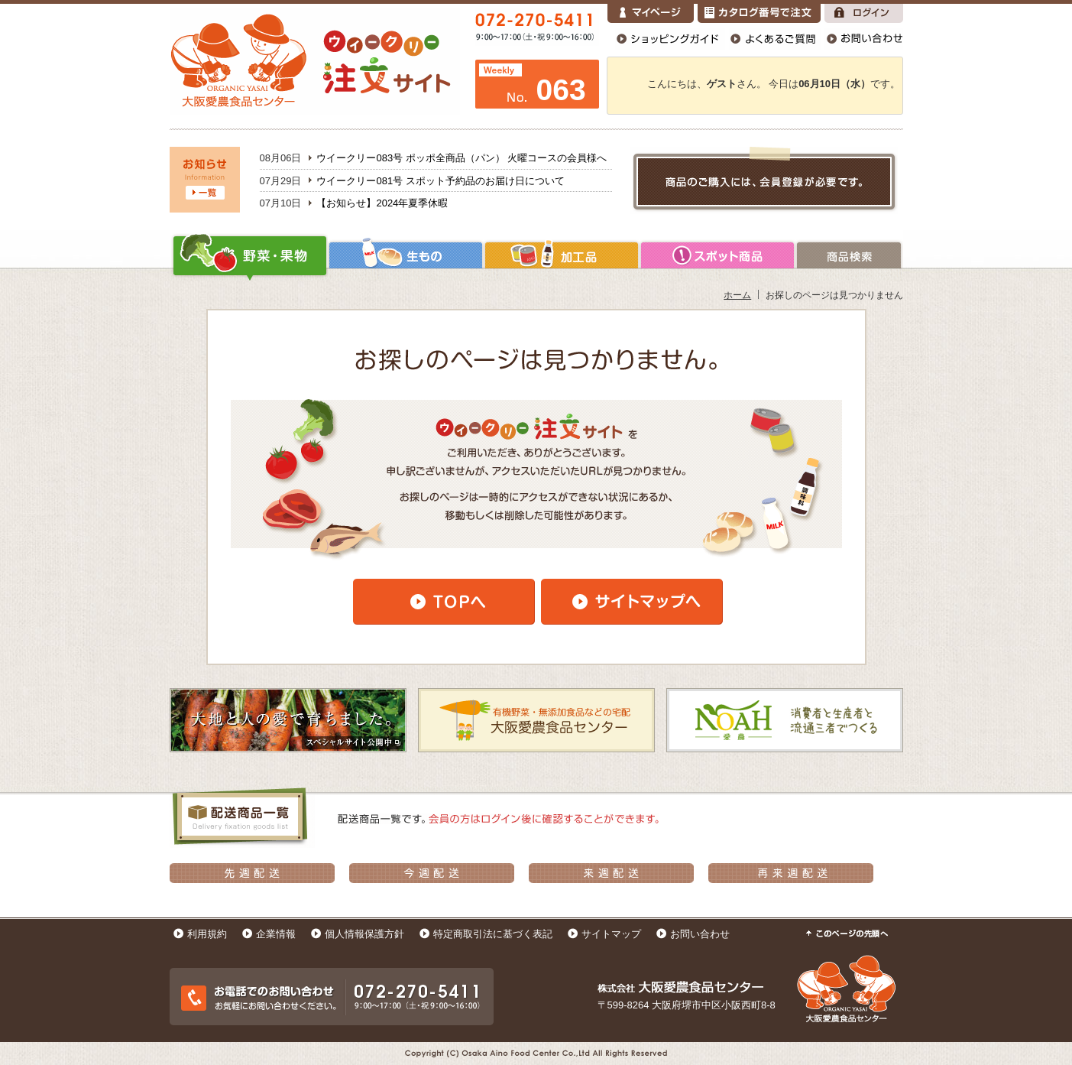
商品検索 (849, 255)
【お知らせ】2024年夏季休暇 (382, 203)
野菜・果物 (249, 255)
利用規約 (207, 934)
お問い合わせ (700, 934)
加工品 (562, 255)
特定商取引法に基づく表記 (492, 934)
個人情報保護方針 (364, 934)
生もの (406, 255)
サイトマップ (611, 934)
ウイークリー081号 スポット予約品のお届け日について (440, 181)
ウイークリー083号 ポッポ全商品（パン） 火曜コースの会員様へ (461, 158)
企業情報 (276, 934)
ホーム (737, 295)
